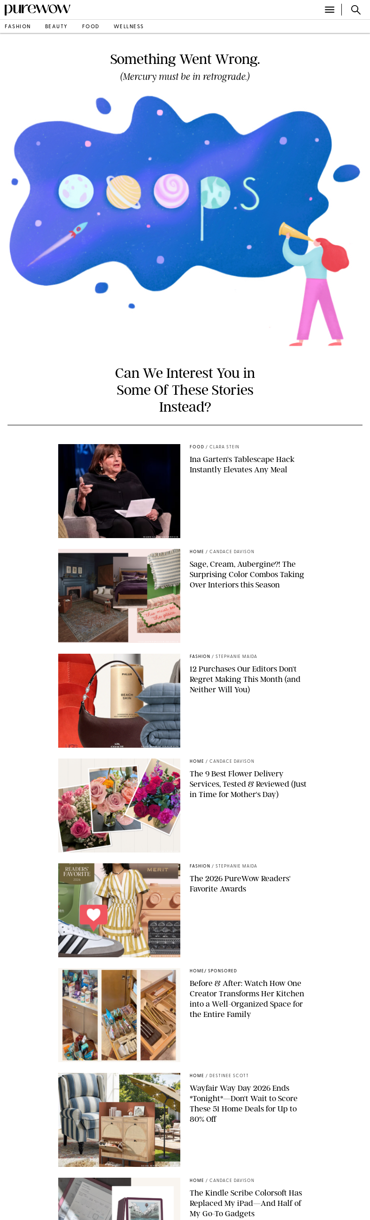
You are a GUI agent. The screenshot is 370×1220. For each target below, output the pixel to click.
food (91, 27)
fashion (18, 27)
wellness (129, 27)
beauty (56, 27)
